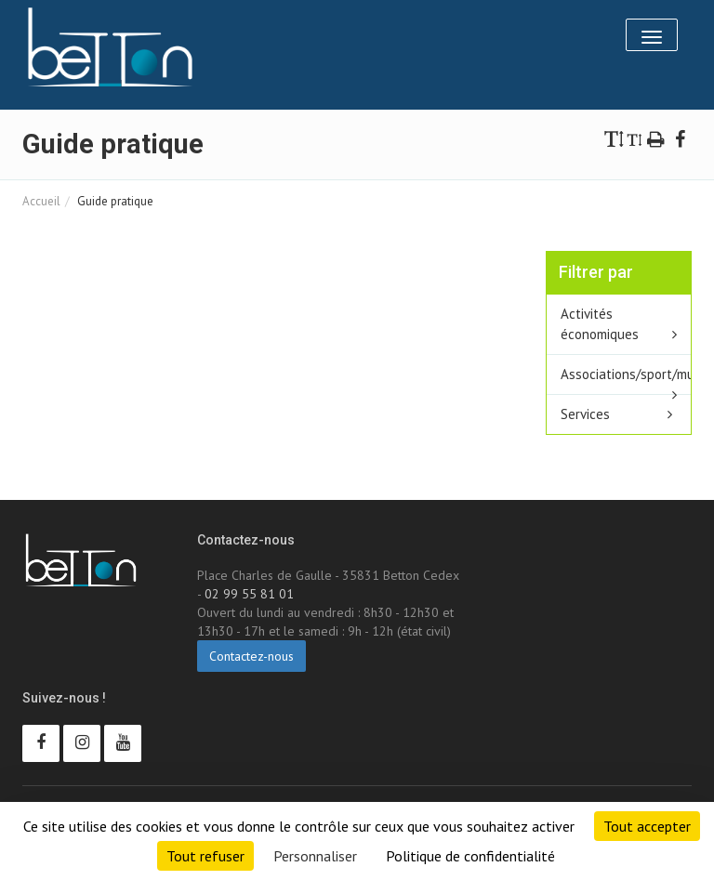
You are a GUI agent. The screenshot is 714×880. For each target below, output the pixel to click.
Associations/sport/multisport (626, 374)
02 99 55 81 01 (249, 593)
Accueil (41, 201)
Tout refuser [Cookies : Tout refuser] (205, 856)
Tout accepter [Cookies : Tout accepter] (647, 826)
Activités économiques (600, 324)
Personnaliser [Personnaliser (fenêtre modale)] (315, 856)
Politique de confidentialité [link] (470, 856)
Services (585, 414)
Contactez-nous (251, 656)
